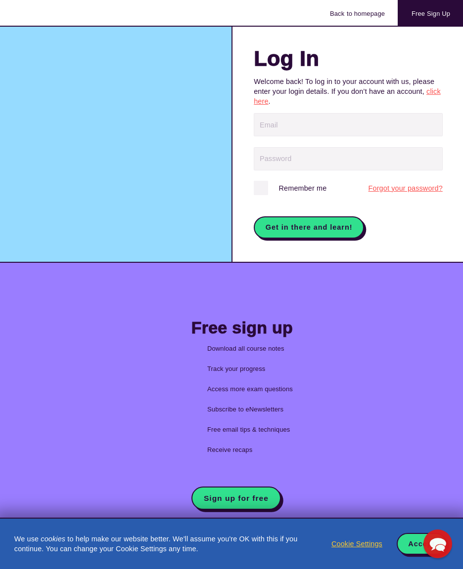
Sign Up (431, 13)
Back (357, 13)
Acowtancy (54, 13)
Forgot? (406, 188)
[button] (437, 543)
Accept (421, 544)
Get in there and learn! (309, 227)
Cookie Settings (356, 544)
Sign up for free (236, 498)
